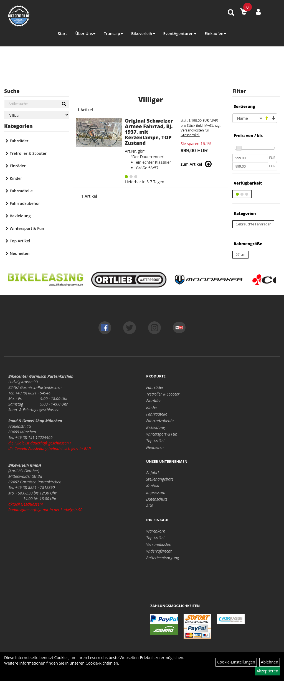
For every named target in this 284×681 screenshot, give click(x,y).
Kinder (16, 178)
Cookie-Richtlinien (102, 663)
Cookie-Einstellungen (236, 662)
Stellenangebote (160, 479)
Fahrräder (19, 140)
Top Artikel (20, 240)
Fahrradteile (21, 190)
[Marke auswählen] (36, 115)
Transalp (113, 33)
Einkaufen (215, 33)
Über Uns (85, 33)
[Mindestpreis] (250, 158)
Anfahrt (152, 472)
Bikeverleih (143, 33)
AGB (149, 505)
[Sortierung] (247, 118)
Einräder (18, 165)
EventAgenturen (179, 33)
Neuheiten (19, 253)
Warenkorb (155, 531)
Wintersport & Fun (27, 228)
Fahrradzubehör (25, 203)
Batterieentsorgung (162, 557)
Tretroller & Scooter (28, 153)
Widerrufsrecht (159, 551)
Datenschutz (156, 499)
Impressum (155, 492)
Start (62, 33)
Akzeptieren (267, 670)
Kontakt (152, 485)
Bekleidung (20, 215)
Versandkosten (158, 544)
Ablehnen (269, 662)
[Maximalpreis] (250, 166)
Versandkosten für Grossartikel (195, 132)
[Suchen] (64, 104)
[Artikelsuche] (231, 13)
